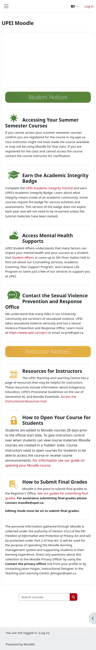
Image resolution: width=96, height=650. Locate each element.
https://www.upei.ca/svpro (28, 332)
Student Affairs (23, 257)
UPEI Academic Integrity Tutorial (49, 188)
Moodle (29, 644)
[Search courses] (44, 597)
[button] (74, 6)
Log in (89, 6)
